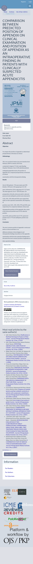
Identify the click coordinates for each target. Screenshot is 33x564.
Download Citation (11, 275)
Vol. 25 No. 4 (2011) (21, 12)
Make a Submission (10, 454)
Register (23, 1)
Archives (11, 12)
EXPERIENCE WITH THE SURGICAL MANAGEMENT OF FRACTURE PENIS (17, 380)
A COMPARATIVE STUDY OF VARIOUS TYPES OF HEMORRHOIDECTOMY (17, 442)
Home (5, 12)
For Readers (9, 468)
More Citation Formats (12, 271)
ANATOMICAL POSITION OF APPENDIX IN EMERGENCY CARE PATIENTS (17, 369)
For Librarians (9, 476)
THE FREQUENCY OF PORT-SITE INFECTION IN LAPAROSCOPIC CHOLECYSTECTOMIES (18, 356)
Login (30, 1)
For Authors (9, 472)
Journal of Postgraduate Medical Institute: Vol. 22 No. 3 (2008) (18, 383)
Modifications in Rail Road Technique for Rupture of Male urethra (18, 336)
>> (10, 450)
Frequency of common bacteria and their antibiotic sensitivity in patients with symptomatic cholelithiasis (18, 391)
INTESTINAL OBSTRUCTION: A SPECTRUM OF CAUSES (16, 345)
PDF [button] (16, 120)
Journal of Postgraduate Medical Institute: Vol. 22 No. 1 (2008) (18, 360)
